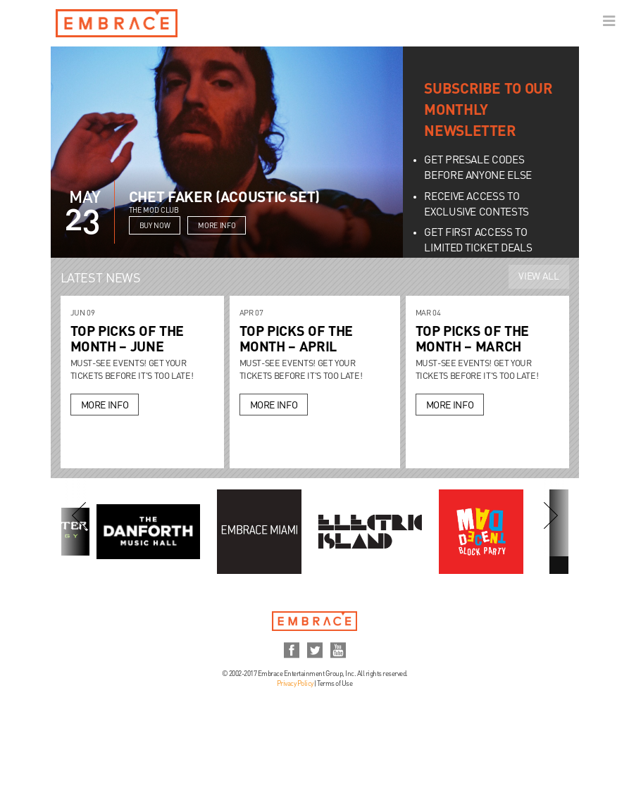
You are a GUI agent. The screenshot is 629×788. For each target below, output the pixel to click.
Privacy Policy (295, 683)
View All (538, 277)
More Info (216, 226)
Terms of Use (334, 683)
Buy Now (154, 226)
